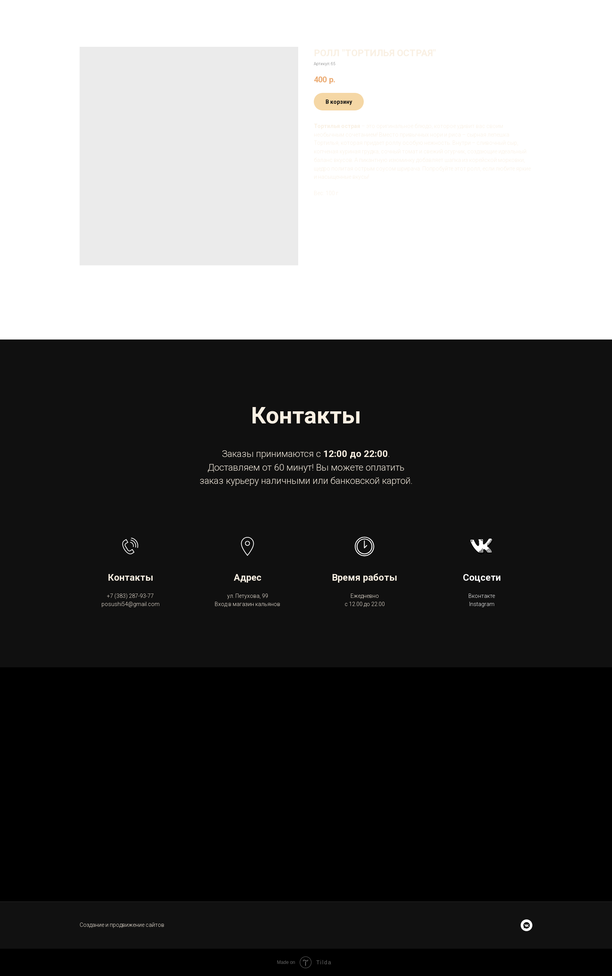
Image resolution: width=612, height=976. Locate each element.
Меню (172, 15)
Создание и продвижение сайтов (122, 925)
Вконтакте (481, 596)
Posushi (132, 15)
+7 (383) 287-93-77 (569, 16)
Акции (358, 15)
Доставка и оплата (237, 15)
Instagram (482, 604)
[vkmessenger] (526, 925)
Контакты (312, 15)
